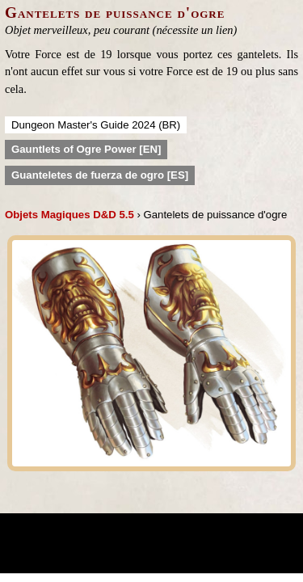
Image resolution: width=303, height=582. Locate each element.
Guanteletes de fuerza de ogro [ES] (99, 175)
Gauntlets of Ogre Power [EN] (86, 149)
